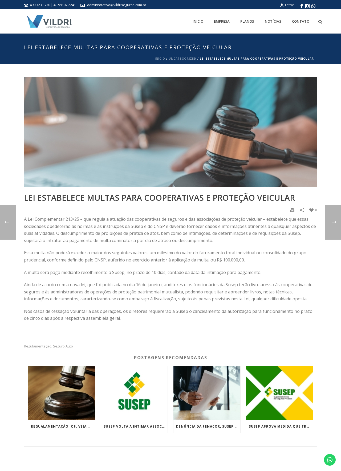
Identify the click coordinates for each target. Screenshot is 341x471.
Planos (247, 21)
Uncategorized (182, 58)
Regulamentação (37, 346)
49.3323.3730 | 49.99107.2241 (53, 4)
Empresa (222, 21)
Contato (300, 21)
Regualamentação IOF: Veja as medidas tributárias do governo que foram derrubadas (63, 426)
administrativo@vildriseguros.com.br (116, 4)
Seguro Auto (63, 346)
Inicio (198, 21)
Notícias (273, 21)
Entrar (287, 5)
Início (160, 58)
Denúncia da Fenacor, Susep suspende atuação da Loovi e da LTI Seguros (208, 426)
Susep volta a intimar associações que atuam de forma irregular (136, 426)
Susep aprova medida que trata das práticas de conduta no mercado (281, 426)
